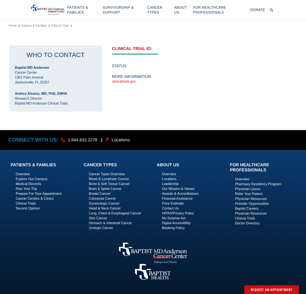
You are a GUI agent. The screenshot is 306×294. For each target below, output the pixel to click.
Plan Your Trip (26, 189)
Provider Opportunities (252, 203)
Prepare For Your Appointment (38, 193)
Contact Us (170, 208)
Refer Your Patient (249, 194)
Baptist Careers (246, 208)
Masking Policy (173, 228)
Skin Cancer (98, 218)
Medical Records (28, 184)
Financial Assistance (177, 198)
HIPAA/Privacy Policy (178, 213)
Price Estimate (173, 203)
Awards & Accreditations (180, 193)
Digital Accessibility (176, 223)
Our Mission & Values (178, 189)
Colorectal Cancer (102, 198)
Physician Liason (248, 189)
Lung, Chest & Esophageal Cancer (115, 213)
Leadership (170, 184)
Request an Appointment (272, 289)
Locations (169, 179)
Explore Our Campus (31, 179)
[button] (83, 10)
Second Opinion (28, 208)
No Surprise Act (174, 218)
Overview (23, 174)
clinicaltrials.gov (124, 81)
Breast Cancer (99, 193)
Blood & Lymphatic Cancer (109, 179)
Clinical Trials (26, 203)
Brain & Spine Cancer (105, 189)
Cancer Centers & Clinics (35, 198)
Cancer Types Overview (107, 174)
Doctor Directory (247, 223)
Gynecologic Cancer (104, 203)
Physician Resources (251, 199)
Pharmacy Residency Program (258, 184)
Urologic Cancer (101, 228)
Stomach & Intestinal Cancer (110, 223)
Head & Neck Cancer (105, 208)
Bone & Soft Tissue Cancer (109, 184)
